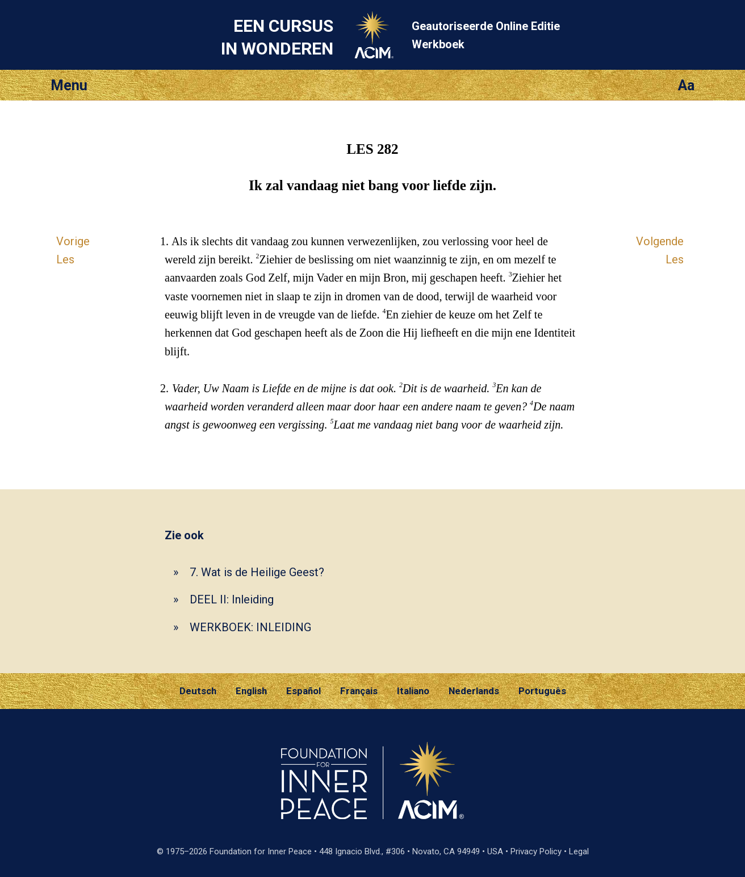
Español (303, 690)
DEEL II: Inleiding (232, 599)
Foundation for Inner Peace (261, 851)
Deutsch (197, 690)
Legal (579, 851)
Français (359, 690)
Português (542, 690)
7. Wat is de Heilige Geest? (257, 572)
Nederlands (474, 690)
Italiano (413, 690)
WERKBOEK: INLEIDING (250, 627)
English (251, 690)
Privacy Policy (536, 851)
